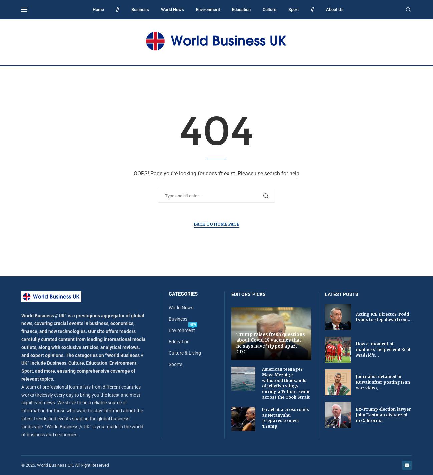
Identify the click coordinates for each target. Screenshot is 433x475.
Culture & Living (185, 353)
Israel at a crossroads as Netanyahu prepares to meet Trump (285, 418)
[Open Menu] (24, 10)
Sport (293, 9)
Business (140, 9)
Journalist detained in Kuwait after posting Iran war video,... (383, 382)
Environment (208, 9)
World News (172, 9)
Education (241, 9)
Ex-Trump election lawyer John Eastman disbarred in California (383, 415)
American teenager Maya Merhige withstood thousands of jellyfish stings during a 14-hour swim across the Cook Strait (286, 383)
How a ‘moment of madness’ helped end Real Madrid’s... (383, 349)
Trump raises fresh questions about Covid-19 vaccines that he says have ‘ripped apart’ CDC (270, 343)
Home (98, 9)
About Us (335, 9)
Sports (175, 364)
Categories (183, 294)
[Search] (408, 10)
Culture (269, 9)
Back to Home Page (216, 224)
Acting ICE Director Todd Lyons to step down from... (384, 317)
